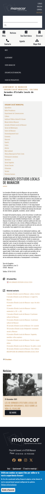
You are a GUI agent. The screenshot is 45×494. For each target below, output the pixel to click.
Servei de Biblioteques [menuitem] (11, 127)
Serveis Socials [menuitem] (9, 165)
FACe (4, 36)
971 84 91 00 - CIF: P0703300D (24, 453)
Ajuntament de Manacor (15, 87)
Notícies (13, 33)
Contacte (7, 44)
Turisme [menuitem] (7, 171)
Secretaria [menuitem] (8, 159)
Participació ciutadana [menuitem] (11, 156)
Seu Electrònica (26, 36)
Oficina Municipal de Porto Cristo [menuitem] (14, 153)
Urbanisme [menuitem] (8, 168)
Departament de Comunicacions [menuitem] (14, 113)
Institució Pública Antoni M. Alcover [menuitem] (15, 119)
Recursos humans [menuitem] (10, 174)
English (39, 6)
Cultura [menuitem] (7, 116)
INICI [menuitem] (6, 50)
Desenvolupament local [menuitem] (11, 133)
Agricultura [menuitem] (8, 107)
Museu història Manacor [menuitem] (12, 122)
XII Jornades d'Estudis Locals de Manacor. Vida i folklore (23, 348)
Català (40, 3)
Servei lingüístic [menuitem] (9, 162)
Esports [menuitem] (7, 142)
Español (39, 9)
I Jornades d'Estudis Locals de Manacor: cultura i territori (23, 294)
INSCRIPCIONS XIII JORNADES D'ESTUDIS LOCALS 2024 (23, 351)
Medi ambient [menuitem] (9, 151)
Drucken (8, 359)
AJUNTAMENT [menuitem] (8, 57)
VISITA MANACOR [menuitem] (10, 65)
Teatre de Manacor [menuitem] (10, 130)
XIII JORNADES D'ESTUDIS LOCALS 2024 (20, 282)
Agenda (22, 41)
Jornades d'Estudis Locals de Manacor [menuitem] (16, 125)
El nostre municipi (30, 468)
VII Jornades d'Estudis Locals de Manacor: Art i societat (23, 325)
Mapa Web (37, 44)
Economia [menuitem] (7, 136)
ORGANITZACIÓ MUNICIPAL (16, 89)
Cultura (34, 89)
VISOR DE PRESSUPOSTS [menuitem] (12, 80)
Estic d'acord (8, 490)
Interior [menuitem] (7, 148)
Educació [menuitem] (7, 139)
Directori (39, 36)
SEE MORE (12, 412)
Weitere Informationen (9, 484)
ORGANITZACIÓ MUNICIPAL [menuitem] (13, 72)
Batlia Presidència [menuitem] (10, 110)
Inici (8, 468)
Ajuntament (17, 468)
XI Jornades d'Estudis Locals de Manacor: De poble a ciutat (24, 346)
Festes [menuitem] (6, 145)
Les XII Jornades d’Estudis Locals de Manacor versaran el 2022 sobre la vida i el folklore (21, 405)
